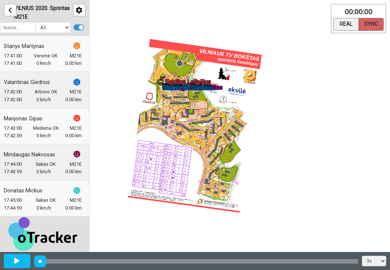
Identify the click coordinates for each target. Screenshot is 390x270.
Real (346, 23)
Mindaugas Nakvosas (33, 155)
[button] (161, 84)
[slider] (40, 261)
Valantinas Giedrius (31, 82)
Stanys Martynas (28, 46)
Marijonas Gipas (27, 119)
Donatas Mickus (27, 191)
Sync (371, 23)
